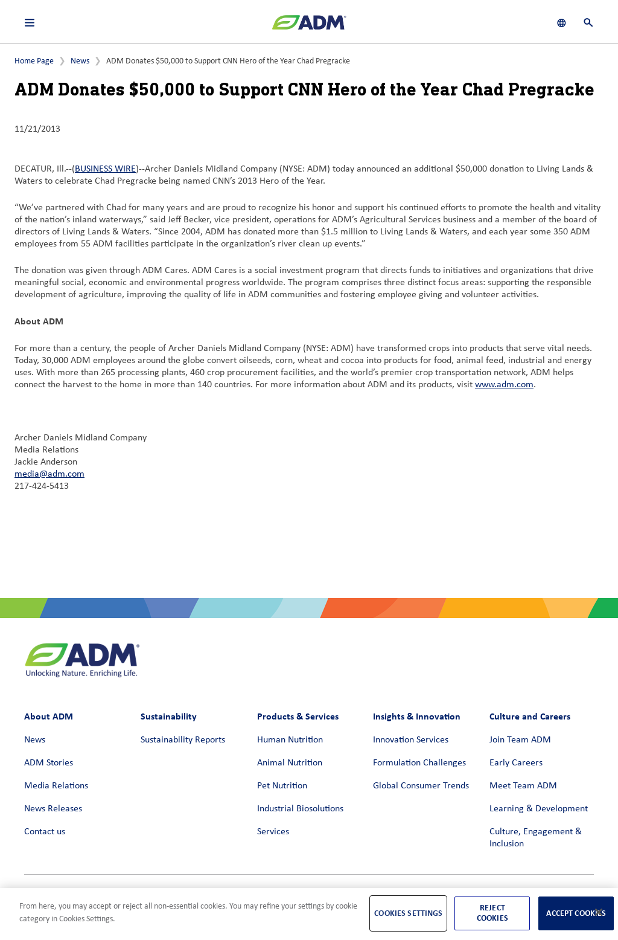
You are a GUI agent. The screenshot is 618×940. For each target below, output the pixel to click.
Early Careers (516, 763)
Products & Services (298, 716)
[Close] (598, 912)
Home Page (34, 61)
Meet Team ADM (523, 786)
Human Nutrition (290, 740)
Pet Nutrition (282, 786)
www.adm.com (504, 385)
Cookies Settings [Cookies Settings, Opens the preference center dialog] (408, 913)
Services (273, 832)
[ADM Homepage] (309, 27)
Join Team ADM (520, 740)
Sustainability (169, 716)
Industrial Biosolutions (300, 809)
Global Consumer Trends (421, 786)
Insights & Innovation (416, 716)
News (80, 61)
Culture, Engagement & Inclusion (535, 838)
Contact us (44, 832)
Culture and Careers (529, 716)
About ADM (48, 716)
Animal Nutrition (289, 763)
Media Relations (56, 786)
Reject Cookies (492, 913)
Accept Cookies (576, 913)
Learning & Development (538, 809)
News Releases (53, 809)
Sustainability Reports (183, 740)
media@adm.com (49, 474)
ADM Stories (48, 763)
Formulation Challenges (419, 763)
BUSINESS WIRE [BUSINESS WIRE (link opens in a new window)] (105, 169)
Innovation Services (410, 740)
